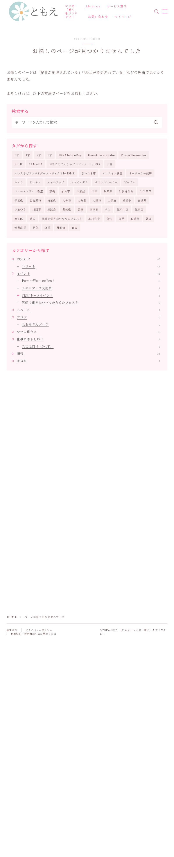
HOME (12, 617)
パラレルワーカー (106, 182)
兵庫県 (108, 191)
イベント (88, 273)
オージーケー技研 (140, 173)
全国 (94, 191)
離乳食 (61, 227)
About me (93, 6)
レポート (91, 266)
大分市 (67, 200)
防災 (47, 227)
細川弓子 (94, 218)
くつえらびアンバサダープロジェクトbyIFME (44, 173)
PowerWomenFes (134, 155)
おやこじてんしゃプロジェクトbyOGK (74, 164)
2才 (39, 155)
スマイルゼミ (79, 182)
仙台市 (65, 191)
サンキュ (35, 182)
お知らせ (88, 259)
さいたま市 (88, 173)
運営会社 (12, 630)
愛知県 (67, 209)
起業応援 (20, 227)
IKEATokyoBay (70, 155)
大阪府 (112, 200)
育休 (109, 218)
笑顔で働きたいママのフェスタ (62, 218)
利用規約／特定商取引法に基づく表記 (33, 633)
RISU (18, 164)
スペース (88, 310)
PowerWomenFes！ (91, 280)
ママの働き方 (88, 331)
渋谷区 (18, 218)
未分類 (88, 361)
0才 (16, 155)
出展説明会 (126, 191)
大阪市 (97, 200)
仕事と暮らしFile (88, 339)
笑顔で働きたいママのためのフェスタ (91, 302)
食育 (74, 227)
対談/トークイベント (91, 295)
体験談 (81, 191)
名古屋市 (35, 200)
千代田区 (145, 191)
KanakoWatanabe (101, 155)
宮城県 (142, 200)
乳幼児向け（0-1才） (91, 346)
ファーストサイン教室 (28, 191)
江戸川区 (123, 209)
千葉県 (18, 200)
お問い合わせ (98, 16)
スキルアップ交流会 (91, 288)
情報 (88, 353)
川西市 (36, 209)
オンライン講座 (112, 173)
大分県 (82, 200)
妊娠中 (127, 200)
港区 (32, 218)
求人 (108, 209)
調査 (148, 218)
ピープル (129, 182)
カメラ (18, 182)
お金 (110, 164)
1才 (28, 155)
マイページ (123, 16)
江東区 (139, 209)
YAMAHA (36, 164)
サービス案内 (117, 6)
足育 (35, 227)
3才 (50, 155)
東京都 (94, 209)
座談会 (51, 209)
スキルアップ (55, 182)
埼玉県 (51, 200)
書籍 (80, 209)
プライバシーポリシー (38, 630)
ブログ (88, 317)
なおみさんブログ (91, 324)
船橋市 (135, 218)
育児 (121, 218)
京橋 (52, 191)
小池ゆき (20, 209)
